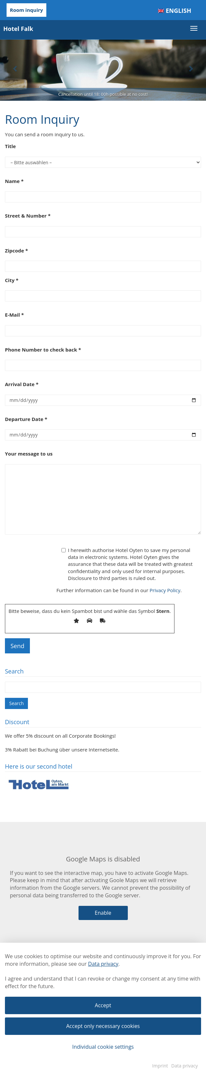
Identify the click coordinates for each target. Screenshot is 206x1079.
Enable (103, 912)
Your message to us (29, 453)
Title (10, 146)
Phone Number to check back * (43, 349)
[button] (15, 68)
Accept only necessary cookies (103, 1026)
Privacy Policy (164, 590)
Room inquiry (26, 10)
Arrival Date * (21, 384)
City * (11, 280)
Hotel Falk (18, 29)
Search (16, 703)
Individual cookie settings (103, 1046)
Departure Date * (26, 419)
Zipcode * (16, 250)
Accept (103, 1005)
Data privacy (103, 963)
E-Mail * (14, 314)
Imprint (160, 1066)
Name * (14, 181)
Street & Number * (28, 215)
